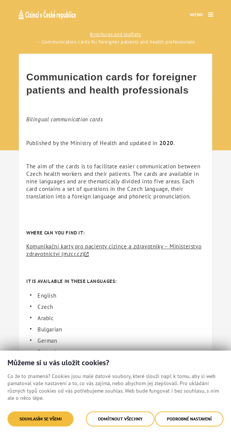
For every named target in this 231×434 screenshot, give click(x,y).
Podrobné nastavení (189, 419)
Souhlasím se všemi (41, 419)
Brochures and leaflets (115, 34)
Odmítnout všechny (120, 419)
